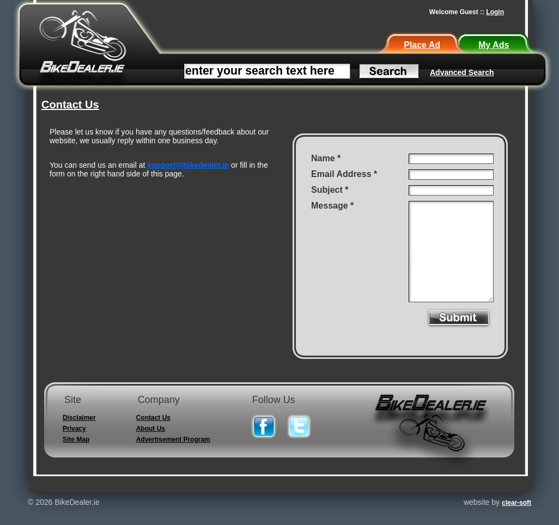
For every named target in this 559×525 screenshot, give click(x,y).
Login (495, 12)
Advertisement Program (173, 439)
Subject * (329, 189)
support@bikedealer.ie (188, 165)
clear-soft (516, 502)
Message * (332, 205)
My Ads (493, 45)
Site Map (76, 439)
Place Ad (422, 45)
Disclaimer (79, 418)
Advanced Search (462, 72)
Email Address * (344, 174)
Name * (326, 158)
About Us (150, 428)
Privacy (74, 428)
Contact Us (153, 418)
